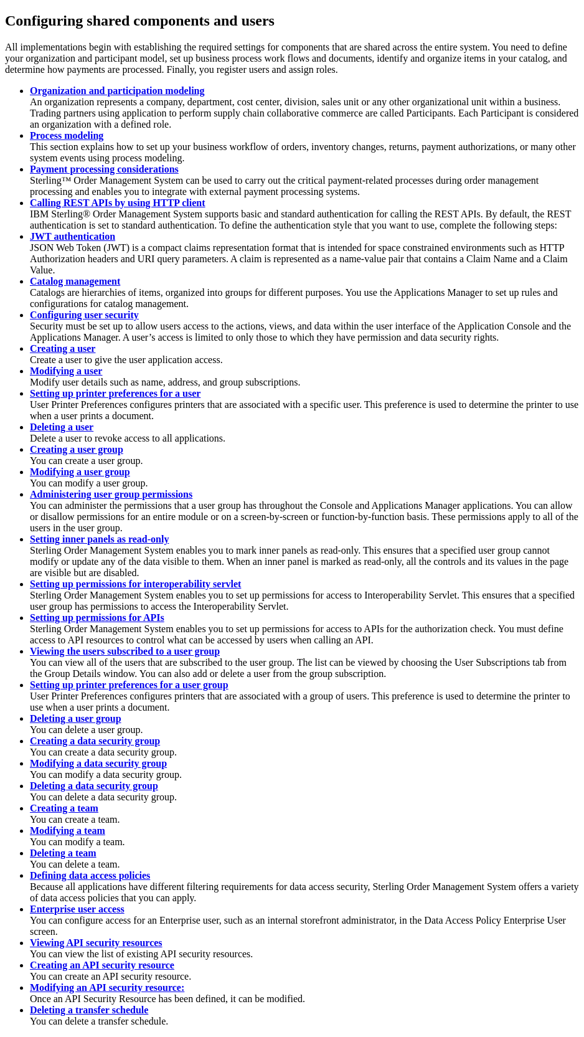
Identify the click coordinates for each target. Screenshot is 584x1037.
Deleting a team (63, 853)
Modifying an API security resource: (107, 987)
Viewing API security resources (96, 942)
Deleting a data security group (94, 785)
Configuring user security (84, 315)
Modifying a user (66, 371)
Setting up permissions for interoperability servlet (135, 584)
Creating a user (62, 348)
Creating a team (64, 808)
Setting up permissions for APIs (97, 617)
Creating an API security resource (102, 965)
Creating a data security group (95, 741)
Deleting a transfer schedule (89, 1010)
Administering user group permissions (111, 494)
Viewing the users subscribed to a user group (125, 651)
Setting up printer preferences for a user (115, 393)
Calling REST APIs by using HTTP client (117, 202)
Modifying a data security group (98, 763)
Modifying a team (67, 830)
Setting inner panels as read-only (99, 539)
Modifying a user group (80, 471)
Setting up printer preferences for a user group (129, 684)
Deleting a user (61, 427)
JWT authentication (72, 236)
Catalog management (75, 281)
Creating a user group (76, 449)
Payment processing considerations (104, 169)
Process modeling (66, 135)
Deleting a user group (75, 718)
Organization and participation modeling (117, 90)
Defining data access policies (90, 875)
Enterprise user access (77, 909)
